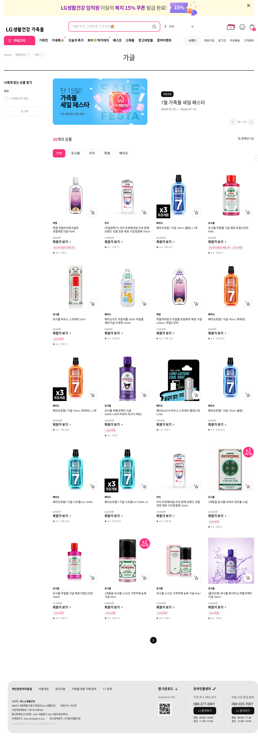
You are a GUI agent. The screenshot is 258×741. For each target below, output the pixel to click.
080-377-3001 (204, 704)
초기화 (24, 111)
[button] (233, 122)
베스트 (117, 40)
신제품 (130, 40)
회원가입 (209, 40)
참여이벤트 (164, 40)
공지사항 (60, 689)
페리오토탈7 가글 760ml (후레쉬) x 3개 (74, 410)
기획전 (43, 40)
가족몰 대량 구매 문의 (84, 689)
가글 (36, 55)
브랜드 (192, 40)
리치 (107, 223)
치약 (169, 27)
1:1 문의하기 (205, 710)
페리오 (159, 223)
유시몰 (211, 223)
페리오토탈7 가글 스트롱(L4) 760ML (73, 502)
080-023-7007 (242, 704)
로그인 (222, 40)
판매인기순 (247, 138)
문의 (107, 689)
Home (7, 54)
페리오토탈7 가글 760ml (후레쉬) (226, 319)
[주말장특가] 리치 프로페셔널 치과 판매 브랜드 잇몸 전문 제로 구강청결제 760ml (127, 229)
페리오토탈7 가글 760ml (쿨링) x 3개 (176, 228)
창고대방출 (145, 40)
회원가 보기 (60, 242)
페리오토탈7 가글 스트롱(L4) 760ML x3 (126, 502)
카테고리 (19, 41)
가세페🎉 (58, 40)
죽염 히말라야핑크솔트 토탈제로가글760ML (66, 229)
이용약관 (44, 689)
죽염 (55, 223)
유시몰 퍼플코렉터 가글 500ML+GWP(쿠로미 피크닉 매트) (123, 412)
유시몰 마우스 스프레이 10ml (69, 319)
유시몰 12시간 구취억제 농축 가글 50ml (178, 593)
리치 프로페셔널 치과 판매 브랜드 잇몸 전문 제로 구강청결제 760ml (178, 503)
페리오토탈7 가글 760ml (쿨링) (225, 410)
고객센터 (249, 40)
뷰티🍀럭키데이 (98, 40)
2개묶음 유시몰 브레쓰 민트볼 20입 (228, 502)
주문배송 (235, 40)
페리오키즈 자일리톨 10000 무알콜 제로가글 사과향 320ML (124, 321)
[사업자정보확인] (59, 714)
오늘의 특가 (76, 40)
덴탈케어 (20, 55)
